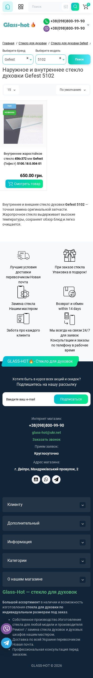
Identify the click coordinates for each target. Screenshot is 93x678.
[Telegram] (6, 643)
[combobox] (17, 59)
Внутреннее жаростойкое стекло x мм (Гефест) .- (23, 158)
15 (11, 90)
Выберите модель (48, 50)
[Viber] (6, 628)
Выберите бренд (13, 50)
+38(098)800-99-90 (64, 21)
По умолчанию (73, 90)
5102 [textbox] (42, 59)
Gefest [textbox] (10, 59)
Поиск (79, 59)
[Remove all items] (26, 58)
